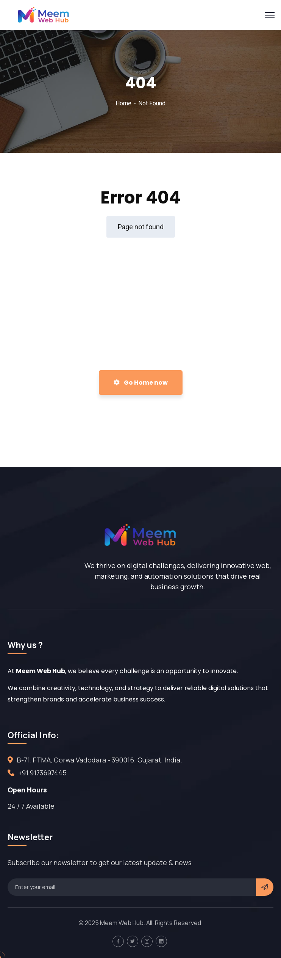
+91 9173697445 (42, 772)
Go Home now (141, 382)
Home (123, 103)
